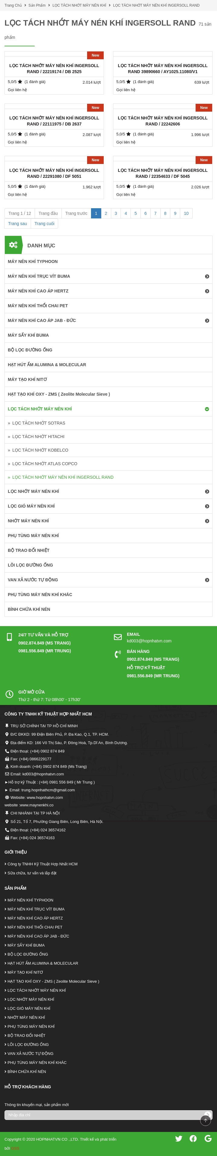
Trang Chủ (13, 5)
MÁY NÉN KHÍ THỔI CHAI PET (35, 927)
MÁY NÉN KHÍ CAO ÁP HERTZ (35, 918)
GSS (15, 1148)
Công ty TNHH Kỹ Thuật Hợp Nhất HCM (42, 864)
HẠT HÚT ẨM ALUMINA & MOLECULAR (43, 963)
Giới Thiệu (16, 852)
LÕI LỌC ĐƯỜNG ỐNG (28, 1044)
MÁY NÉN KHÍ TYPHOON (30, 900)
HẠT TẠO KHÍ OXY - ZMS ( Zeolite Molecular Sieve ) (53, 981)
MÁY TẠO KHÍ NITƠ (25, 972)
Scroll (205, 1120)
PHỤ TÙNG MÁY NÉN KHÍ (31, 1026)
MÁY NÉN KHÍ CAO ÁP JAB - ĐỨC (38, 936)
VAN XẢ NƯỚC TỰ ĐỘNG (30, 1053)
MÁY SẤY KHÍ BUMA (26, 945)
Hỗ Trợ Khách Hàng (28, 1086)
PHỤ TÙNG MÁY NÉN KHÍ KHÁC (37, 1062)
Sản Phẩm (37, 5)
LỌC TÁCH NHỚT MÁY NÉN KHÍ (79, 5)
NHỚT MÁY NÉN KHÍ (26, 1017)
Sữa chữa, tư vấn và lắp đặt (32, 873)
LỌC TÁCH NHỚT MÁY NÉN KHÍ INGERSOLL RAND (156, 5)
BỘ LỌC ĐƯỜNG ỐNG (28, 954)
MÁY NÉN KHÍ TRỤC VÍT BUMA (36, 909)
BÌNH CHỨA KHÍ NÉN (27, 1071)
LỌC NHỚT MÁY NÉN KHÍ (31, 999)
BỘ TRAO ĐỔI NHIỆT (27, 1035)
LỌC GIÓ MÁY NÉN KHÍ (29, 1008)
